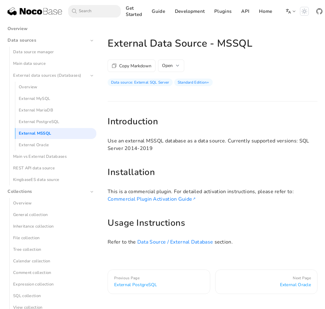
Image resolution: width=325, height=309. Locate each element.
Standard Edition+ (193, 82)
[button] (291, 11)
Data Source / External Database (175, 242)
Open (171, 66)
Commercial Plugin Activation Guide (150, 199)
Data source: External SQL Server (140, 82)
